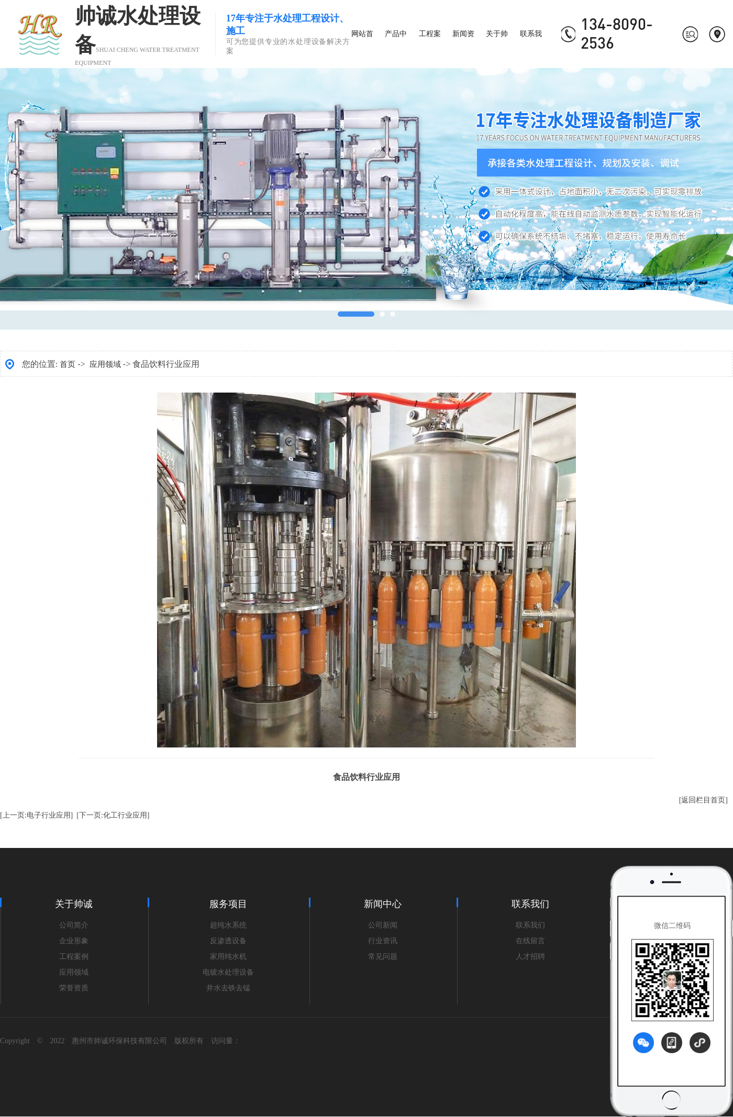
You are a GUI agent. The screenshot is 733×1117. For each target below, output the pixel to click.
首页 (67, 364)
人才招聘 (530, 956)
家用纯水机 (228, 956)
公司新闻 (382, 925)
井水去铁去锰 (228, 988)
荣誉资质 (73, 988)
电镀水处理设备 (228, 972)
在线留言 (530, 941)
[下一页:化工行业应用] (112, 815)
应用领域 (105, 364)
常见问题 (382, 956)
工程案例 (73, 956)
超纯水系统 (228, 925)
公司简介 (73, 925)
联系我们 (530, 925)
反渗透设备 (228, 941)
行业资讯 (382, 941)
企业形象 (73, 941)
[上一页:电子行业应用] (36, 815)
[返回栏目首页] (703, 800)
